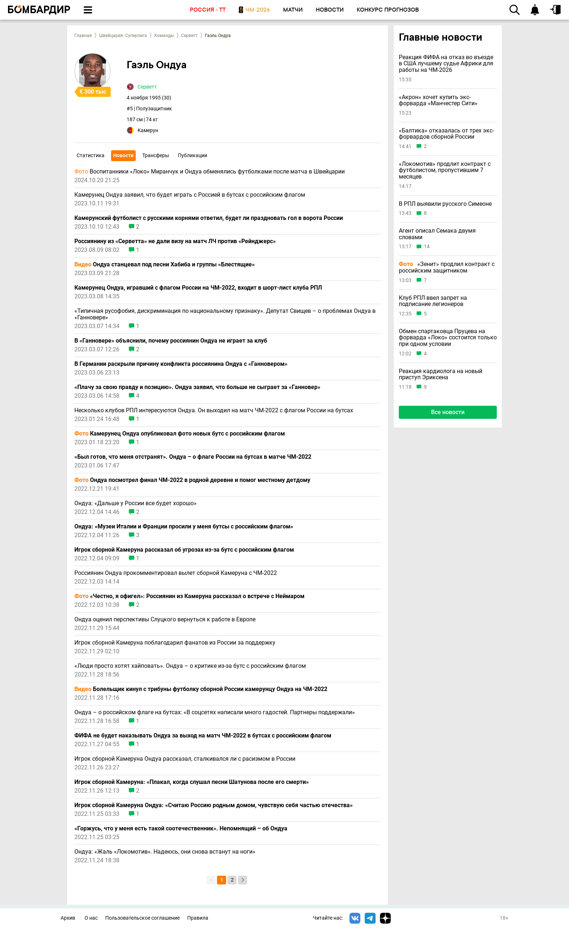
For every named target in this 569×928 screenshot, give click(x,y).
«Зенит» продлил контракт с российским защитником (447, 267)
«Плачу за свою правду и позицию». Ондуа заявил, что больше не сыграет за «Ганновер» (197, 387)
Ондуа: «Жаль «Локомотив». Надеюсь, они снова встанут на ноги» (164, 852)
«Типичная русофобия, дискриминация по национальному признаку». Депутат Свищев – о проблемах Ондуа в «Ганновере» (225, 314)
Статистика (91, 155)
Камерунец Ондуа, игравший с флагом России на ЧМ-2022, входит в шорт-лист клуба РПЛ (198, 288)
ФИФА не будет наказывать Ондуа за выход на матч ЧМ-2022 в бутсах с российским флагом (202, 735)
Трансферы (155, 155)
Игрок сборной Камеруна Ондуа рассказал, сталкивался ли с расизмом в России (184, 759)
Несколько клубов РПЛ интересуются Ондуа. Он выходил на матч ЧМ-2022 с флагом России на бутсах (213, 410)
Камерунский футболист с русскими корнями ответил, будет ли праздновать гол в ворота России (208, 218)
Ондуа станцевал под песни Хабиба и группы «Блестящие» (164, 264)
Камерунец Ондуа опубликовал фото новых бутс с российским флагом (179, 433)
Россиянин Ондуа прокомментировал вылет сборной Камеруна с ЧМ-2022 (175, 573)
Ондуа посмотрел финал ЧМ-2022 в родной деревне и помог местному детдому (192, 480)
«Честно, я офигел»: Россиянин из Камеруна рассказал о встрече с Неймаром (189, 596)
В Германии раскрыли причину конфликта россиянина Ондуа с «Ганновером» (180, 364)
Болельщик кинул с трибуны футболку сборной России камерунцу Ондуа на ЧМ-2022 (200, 689)
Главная (83, 35)
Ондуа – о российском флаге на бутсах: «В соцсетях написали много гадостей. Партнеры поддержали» (214, 712)
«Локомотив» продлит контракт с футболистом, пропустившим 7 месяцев (445, 170)
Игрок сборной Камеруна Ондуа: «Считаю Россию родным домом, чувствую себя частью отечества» (213, 805)
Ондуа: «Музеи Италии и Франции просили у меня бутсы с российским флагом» (183, 526)
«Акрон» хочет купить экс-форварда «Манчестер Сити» (438, 100)
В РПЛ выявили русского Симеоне (445, 204)
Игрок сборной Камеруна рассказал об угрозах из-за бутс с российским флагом (184, 550)
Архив (68, 918)
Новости (123, 155)
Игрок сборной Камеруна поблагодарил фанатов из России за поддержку (174, 642)
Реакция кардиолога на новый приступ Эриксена (440, 374)
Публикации (192, 155)
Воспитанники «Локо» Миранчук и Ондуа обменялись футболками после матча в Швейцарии (209, 171)
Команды (164, 35)
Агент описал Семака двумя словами (437, 234)
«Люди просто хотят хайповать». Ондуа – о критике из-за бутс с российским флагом (190, 666)
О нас (91, 918)
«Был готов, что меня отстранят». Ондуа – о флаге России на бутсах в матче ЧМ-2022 (192, 457)
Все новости (447, 412)
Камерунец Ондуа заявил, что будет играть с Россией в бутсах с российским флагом (189, 195)
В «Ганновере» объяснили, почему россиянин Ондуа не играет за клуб (170, 341)
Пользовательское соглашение (142, 918)
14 (427, 246)
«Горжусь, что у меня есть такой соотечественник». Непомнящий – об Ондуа (180, 828)
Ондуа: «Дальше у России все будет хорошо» (135, 503)
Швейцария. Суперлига (123, 35)
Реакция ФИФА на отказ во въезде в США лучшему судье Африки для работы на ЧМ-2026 (446, 63)
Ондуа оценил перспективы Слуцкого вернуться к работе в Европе (164, 619)
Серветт (189, 35)
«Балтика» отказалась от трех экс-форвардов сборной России (446, 133)
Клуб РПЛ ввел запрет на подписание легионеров (433, 301)
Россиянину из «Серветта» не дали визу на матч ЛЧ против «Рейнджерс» (175, 241)
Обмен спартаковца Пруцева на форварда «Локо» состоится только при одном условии (448, 337)
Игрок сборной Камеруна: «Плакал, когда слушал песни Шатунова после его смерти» (191, 782)
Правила (197, 918)
